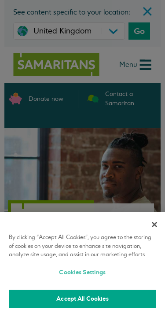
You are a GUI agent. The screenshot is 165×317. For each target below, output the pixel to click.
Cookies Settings (82, 272)
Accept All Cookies (82, 298)
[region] (82, 264)
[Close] (154, 224)
